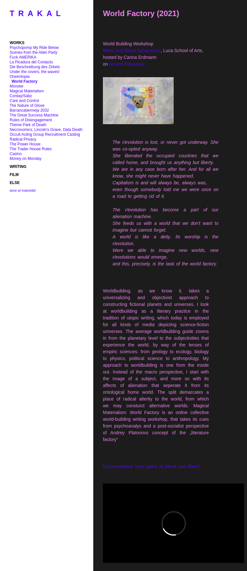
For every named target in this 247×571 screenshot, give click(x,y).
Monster (16, 86)
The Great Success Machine (34, 115)
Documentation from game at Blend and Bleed (151, 466)
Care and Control (24, 100)
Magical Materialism (27, 91)
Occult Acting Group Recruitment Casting (45, 134)
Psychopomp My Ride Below (34, 47)
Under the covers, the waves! (34, 71)
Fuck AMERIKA (23, 57)
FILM (14, 174)
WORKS (17, 43)
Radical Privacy (23, 139)
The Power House (25, 144)
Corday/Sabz (21, 96)
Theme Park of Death (28, 125)
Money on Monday (25, 158)
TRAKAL (37, 13)
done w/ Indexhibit (23, 190)
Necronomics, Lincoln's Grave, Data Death (46, 129)
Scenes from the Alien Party (33, 52)
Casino (16, 154)
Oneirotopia (20, 76)
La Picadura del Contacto (31, 62)
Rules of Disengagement (31, 120)
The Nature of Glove (27, 105)
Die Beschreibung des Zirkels (35, 67)
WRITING (18, 166)
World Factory (24, 81)
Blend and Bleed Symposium (132, 50)
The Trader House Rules (31, 149)
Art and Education (127, 64)
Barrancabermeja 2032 (29, 110)
